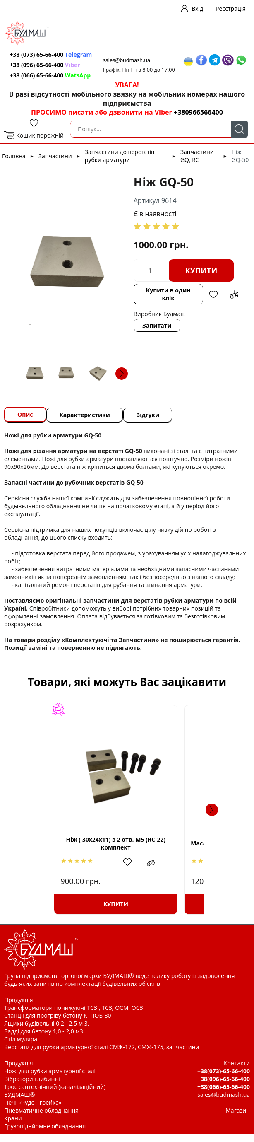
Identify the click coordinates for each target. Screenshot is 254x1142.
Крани (13, 1126)
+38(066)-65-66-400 (223, 1095)
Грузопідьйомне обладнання (45, 1134)
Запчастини (55, 164)
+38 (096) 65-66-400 (45, 73)
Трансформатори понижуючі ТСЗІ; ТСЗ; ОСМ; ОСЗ (73, 1015)
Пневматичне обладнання (41, 1118)
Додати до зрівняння (233, 302)
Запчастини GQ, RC (197, 163)
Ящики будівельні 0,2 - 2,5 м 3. (46, 1031)
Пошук (239, 136)
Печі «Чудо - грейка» (33, 1110)
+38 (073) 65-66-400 (37, 58)
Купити (201, 278)
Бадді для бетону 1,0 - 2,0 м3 (43, 1039)
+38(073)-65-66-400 (223, 1079)
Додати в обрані (212, 302)
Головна (14, 164)
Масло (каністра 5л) (166, 851)
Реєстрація (231, 8)
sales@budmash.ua (128, 60)
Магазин (237, 1118)
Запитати (157, 333)
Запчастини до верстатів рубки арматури (119, 163)
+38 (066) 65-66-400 (50, 83)
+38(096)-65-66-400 (223, 1087)
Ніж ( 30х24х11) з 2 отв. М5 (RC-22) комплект (73, 851)
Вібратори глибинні (32, 1087)
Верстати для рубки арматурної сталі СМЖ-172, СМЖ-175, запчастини (101, 1055)
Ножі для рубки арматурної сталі (50, 1079)
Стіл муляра (20, 1047)
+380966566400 (198, 120)
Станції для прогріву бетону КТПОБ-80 (57, 1023)
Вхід (197, 8)
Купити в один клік (168, 302)
